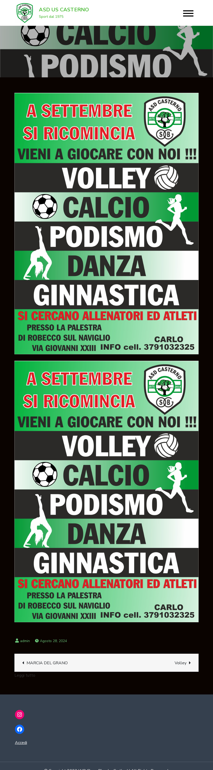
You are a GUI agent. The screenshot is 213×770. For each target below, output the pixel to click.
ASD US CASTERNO (64, 9)
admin (25, 640)
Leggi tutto (24, 675)
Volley (180, 663)
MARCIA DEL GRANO (47, 663)
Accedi (21, 743)
